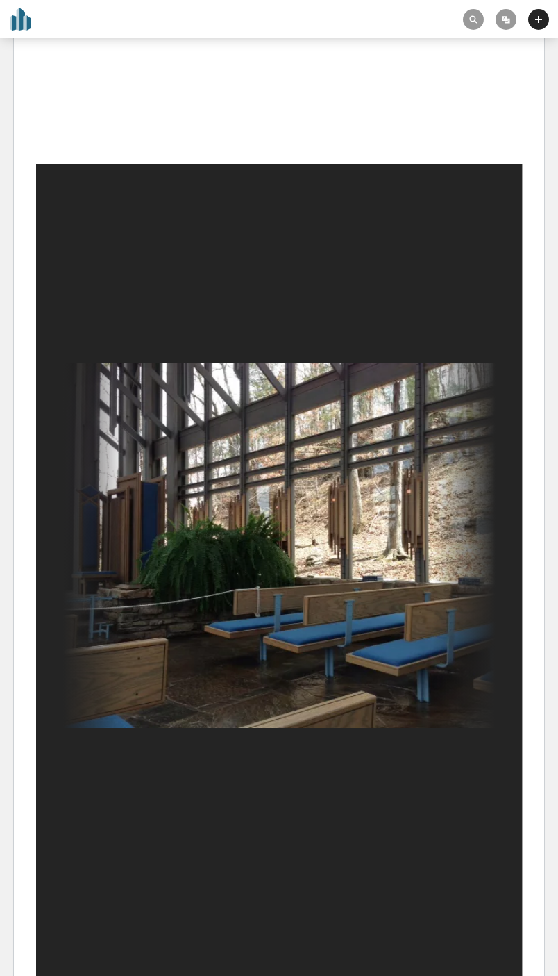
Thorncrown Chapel (85, 105)
